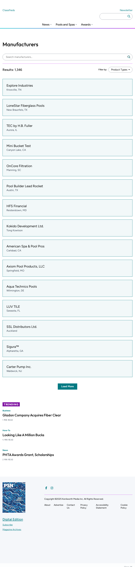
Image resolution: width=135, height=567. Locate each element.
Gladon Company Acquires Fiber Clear (32, 415)
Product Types (119, 69)
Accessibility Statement (102, 506)
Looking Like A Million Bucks (23, 435)
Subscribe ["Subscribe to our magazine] (8, 524)
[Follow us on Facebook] (46, 488)
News (45, 24)
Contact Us (71, 506)
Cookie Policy (124, 506)
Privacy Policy (84, 506)
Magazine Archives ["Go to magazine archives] (12, 529)
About (47, 505)
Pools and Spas (65, 24)
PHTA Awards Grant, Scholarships (28, 454)
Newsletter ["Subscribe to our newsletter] (126, 10)
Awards (86, 24)
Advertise (58, 505)
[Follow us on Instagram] (52, 488)
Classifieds (9, 10)
